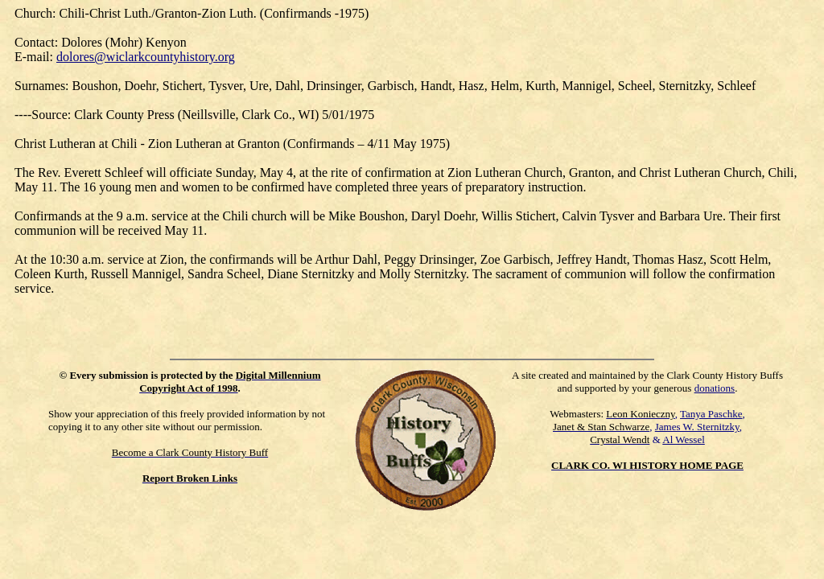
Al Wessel (683, 439)
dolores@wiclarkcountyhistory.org (145, 57)
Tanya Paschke (711, 414)
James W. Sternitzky (697, 427)
